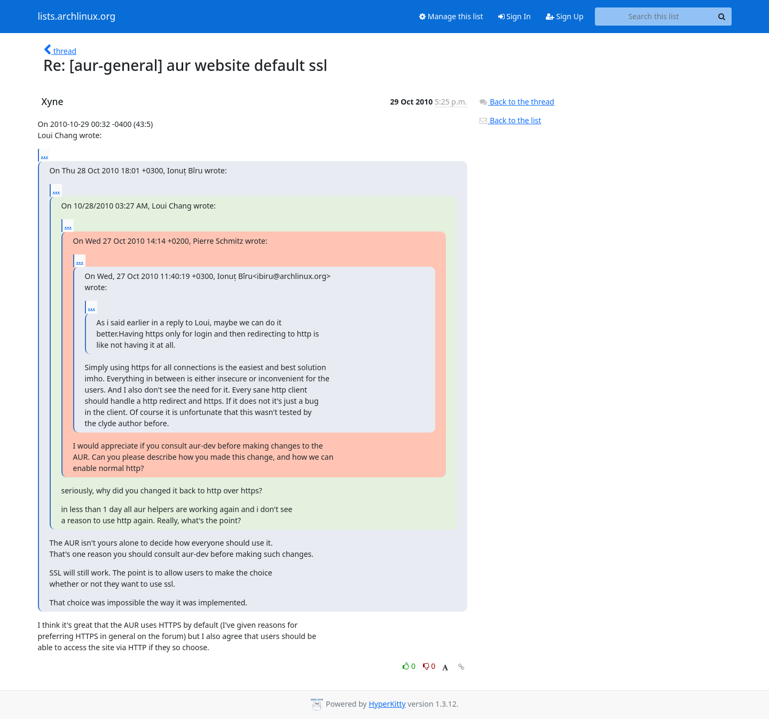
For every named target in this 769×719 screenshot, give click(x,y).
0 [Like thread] (410, 666)
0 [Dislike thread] (429, 666)
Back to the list (510, 120)
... (45, 155)
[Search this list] (654, 16)
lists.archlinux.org (77, 16)
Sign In (514, 16)
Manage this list (451, 16)
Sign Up (565, 16)
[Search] (722, 16)
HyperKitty (386, 704)
